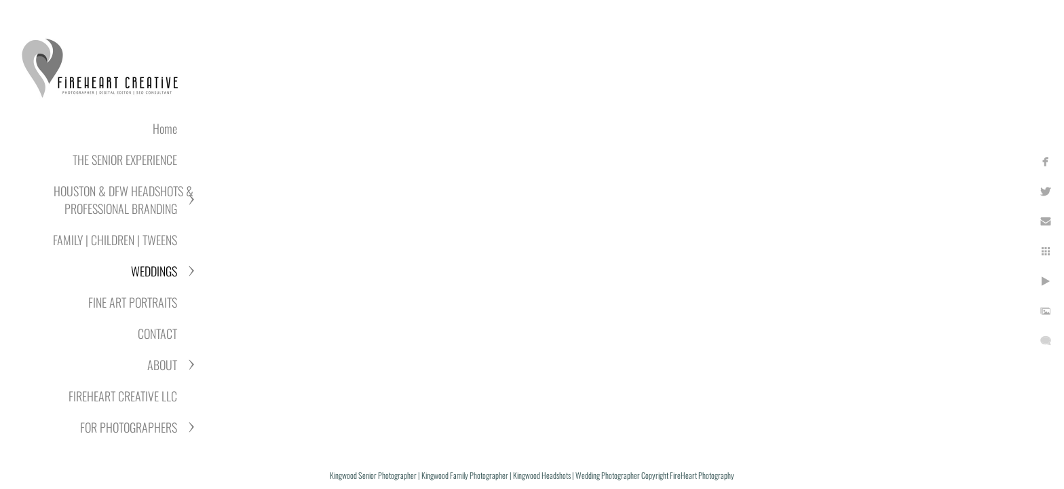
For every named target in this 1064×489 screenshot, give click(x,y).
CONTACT (157, 333)
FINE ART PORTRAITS (132, 302)
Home (165, 128)
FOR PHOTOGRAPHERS (128, 427)
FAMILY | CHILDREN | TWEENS (115, 240)
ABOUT (162, 365)
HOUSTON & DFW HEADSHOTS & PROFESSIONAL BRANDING (123, 199)
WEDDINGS (154, 271)
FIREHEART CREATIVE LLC (123, 396)
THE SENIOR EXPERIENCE (125, 159)
